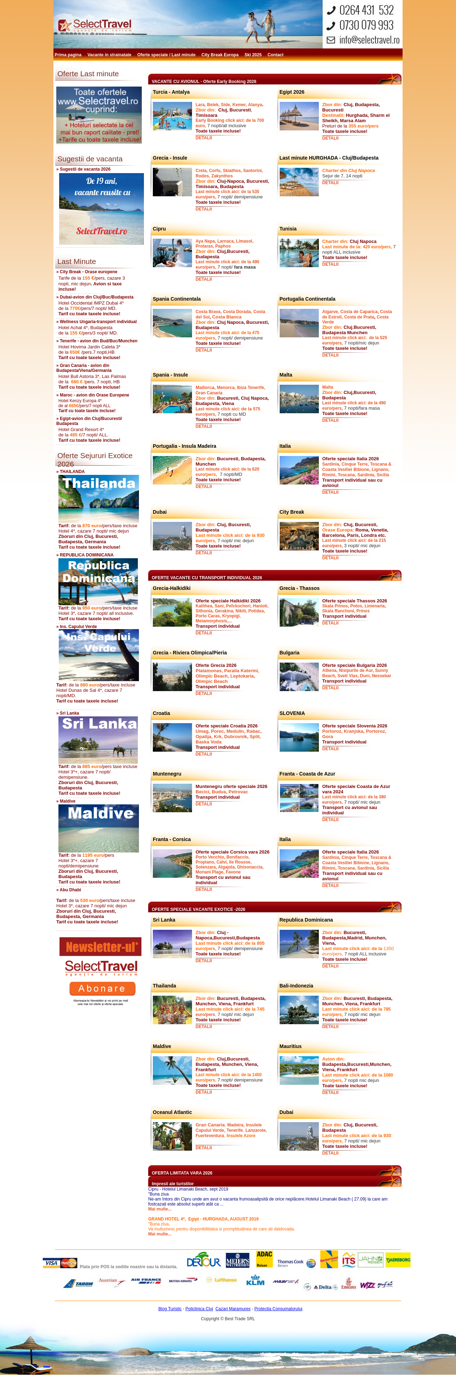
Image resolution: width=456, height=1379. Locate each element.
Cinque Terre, (355, 464)
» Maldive (66, 801)
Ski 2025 (253, 54)
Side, (226, 104)
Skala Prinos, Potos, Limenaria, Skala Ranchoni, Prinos (354, 608)
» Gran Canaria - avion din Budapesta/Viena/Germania (84, 368)
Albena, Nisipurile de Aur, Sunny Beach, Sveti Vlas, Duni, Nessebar (356, 673)
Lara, (201, 104)
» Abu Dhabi (68, 889)
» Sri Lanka (67, 713)
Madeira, (236, 1125)
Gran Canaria (209, 392)
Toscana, (347, 474)
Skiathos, (232, 170)
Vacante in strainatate (110, 54)
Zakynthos (222, 175)
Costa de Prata (359, 317)
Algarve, (330, 311)
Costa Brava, (209, 311)
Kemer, (240, 104)
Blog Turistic (170, 1308)
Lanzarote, (256, 1130)
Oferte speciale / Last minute (167, 54)
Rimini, (329, 474)
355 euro (357, 126)
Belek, (213, 104)
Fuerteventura (210, 1135)
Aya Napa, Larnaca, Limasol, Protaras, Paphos (224, 244)
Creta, (202, 170)
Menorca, (226, 387)
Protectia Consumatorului (278, 1308)
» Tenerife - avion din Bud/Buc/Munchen (97, 340)
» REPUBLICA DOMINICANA (85, 555)
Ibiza (242, 387)
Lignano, (380, 469)
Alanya (255, 104)
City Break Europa (221, 54)
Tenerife (235, 1130)
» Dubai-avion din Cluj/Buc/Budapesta (95, 297)
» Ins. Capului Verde (76, 626)
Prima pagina (69, 54)
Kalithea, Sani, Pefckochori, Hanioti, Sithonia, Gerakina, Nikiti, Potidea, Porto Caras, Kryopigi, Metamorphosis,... (232, 613)
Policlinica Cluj (199, 1308)
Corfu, (215, 170)
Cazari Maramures (233, 1308)
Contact (276, 54)
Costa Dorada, (237, 311)
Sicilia (383, 474)
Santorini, (253, 170)
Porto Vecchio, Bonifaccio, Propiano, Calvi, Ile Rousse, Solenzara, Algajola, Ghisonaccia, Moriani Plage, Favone (230, 865)
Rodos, (203, 175)
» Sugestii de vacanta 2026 (83, 169)
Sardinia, (331, 464)
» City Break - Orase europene (86, 271)
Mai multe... (159, 1209)
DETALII (204, 137)
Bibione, (361, 469)
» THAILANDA (70, 471)
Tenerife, (256, 387)
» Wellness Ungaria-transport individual (96, 321)
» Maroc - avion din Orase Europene (92, 395)
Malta (327, 387)
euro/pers (205, 1014)
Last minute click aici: (218, 408)
